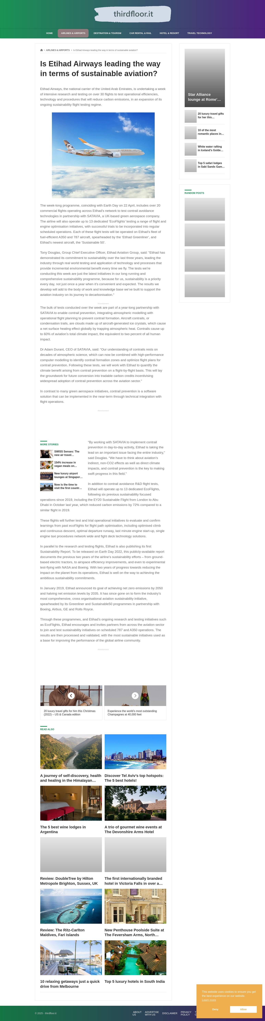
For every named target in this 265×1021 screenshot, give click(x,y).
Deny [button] (215, 1009)
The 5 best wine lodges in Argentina (63, 829)
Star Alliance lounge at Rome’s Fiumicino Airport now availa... (203, 97)
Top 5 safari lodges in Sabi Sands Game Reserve (211, 165)
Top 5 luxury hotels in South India (135, 981)
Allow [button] (243, 1009)
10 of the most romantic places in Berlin (209, 132)
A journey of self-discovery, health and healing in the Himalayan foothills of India (70, 778)
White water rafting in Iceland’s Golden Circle (210, 148)
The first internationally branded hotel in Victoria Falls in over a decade (133, 881)
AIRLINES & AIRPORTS (58, 50)
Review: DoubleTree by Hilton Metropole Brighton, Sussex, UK (69, 881)
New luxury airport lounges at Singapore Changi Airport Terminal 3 (68, 475)
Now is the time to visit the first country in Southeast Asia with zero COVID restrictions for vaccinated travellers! (68, 486)
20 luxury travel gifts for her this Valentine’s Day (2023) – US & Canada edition (211, 115)
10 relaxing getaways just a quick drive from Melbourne (70, 984)
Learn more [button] (209, 1000)
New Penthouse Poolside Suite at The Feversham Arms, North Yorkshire (134, 933)
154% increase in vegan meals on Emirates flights (65, 464)
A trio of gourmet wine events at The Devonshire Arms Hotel (133, 829)
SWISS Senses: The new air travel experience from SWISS (66, 453)
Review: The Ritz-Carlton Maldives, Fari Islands (62, 932)
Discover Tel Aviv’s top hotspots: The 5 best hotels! (134, 778)
